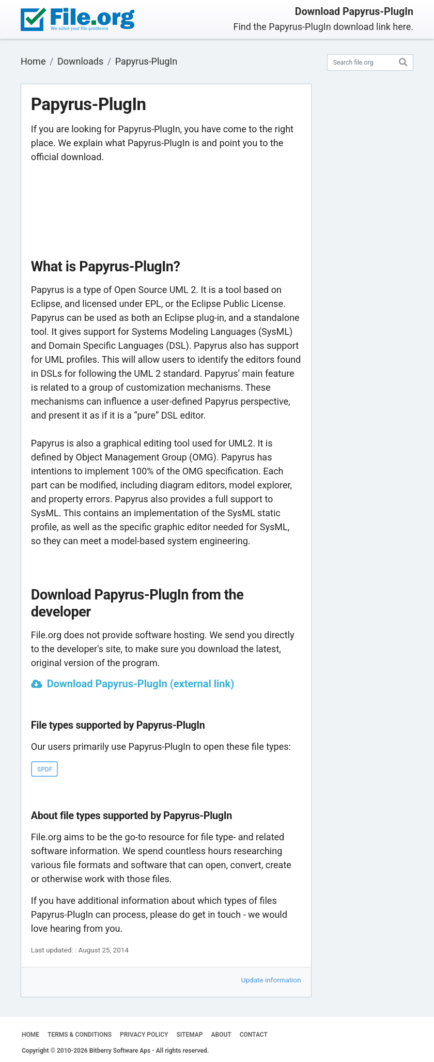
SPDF (45, 769)
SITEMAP (189, 1034)
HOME (30, 1034)
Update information (271, 980)
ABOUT (221, 1034)
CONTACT (254, 1034)
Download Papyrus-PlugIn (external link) (140, 684)
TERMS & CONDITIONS (80, 1034)
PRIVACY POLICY (144, 1034)
